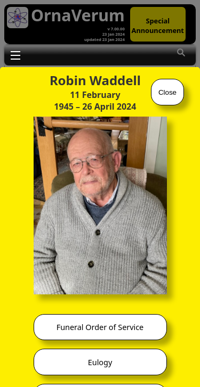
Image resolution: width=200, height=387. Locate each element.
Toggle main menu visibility (15, 55)
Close (167, 92)
